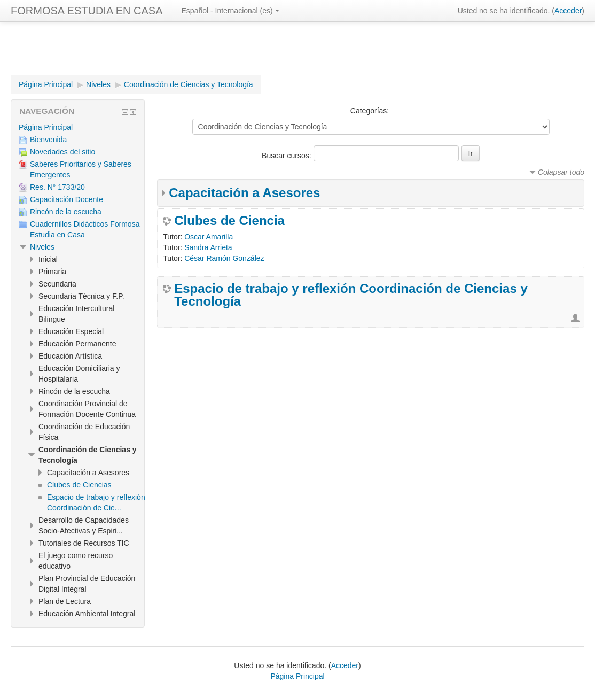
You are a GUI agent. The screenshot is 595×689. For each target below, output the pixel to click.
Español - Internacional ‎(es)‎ (230, 10)
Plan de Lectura (64, 601)
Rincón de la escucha (74, 391)
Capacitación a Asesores (244, 192)
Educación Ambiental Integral (86, 613)
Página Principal (46, 84)
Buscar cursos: (287, 155)
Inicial (48, 259)
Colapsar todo (561, 172)
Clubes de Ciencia (229, 220)
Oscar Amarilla (208, 237)
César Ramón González (224, 258)
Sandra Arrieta (208, 247)
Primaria (52, 271)
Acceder (568, 10)
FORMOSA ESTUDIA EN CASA (87, 11)
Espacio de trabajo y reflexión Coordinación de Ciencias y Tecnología (351, 295)
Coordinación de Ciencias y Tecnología (188, 84)
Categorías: (369, 110)
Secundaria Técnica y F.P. (81, 296)
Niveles (98, 84)
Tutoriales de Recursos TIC (83, 543)
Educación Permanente (77, 343)
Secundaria (57, 284)
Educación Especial (71, 331)
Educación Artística (70, 356)
